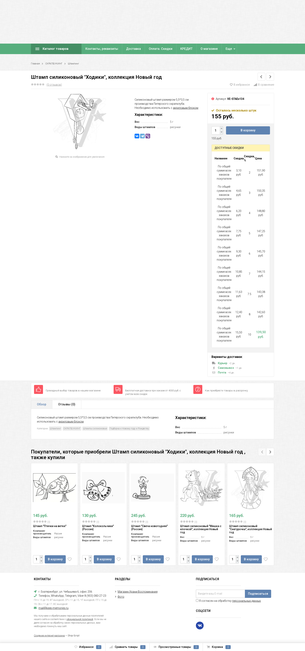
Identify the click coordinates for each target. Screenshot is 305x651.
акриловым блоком (185, 107)
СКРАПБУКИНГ (53, 63)
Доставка (133, 49)
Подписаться (258, 594)
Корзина (219, 647)
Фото (121, 596)
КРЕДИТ (186, 49)
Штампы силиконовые (95, 428)
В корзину (248, 130)
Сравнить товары (127, 647)
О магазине (209, 49)
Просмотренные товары (176, 647)
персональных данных (246, 600)
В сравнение (264, 84)
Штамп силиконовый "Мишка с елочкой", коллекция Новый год (200, 529)
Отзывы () (66, 404)
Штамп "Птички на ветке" (49, 526)
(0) (41, 521)
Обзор (41, 404)
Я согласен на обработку (228, 600)
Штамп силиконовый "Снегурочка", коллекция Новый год (250, 529)
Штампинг (73, 63)
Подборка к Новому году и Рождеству (129, 428)
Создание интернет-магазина (49, 635)
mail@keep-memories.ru (53, 608)
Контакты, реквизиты (101, 49)
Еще (229, 49)
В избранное (240, 84)
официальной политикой (80, 619)
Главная (35, 63)
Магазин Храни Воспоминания (138, 591)
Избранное (87, 647)
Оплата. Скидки (160, 49)
